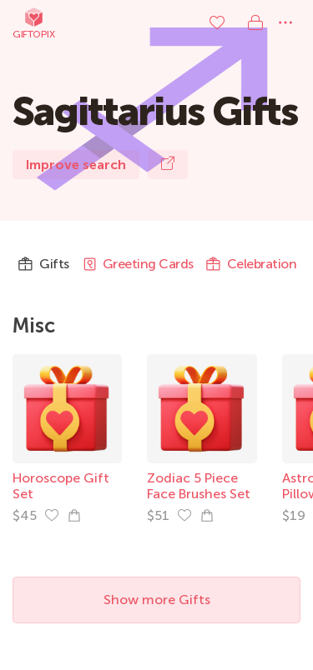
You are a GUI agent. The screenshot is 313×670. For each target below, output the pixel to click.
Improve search (76, 164)
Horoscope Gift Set (61, 486)
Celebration (251, 264)
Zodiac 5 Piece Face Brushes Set (198, 486)
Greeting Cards (137, 264)
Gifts (43, 264)
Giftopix (33, 23)
